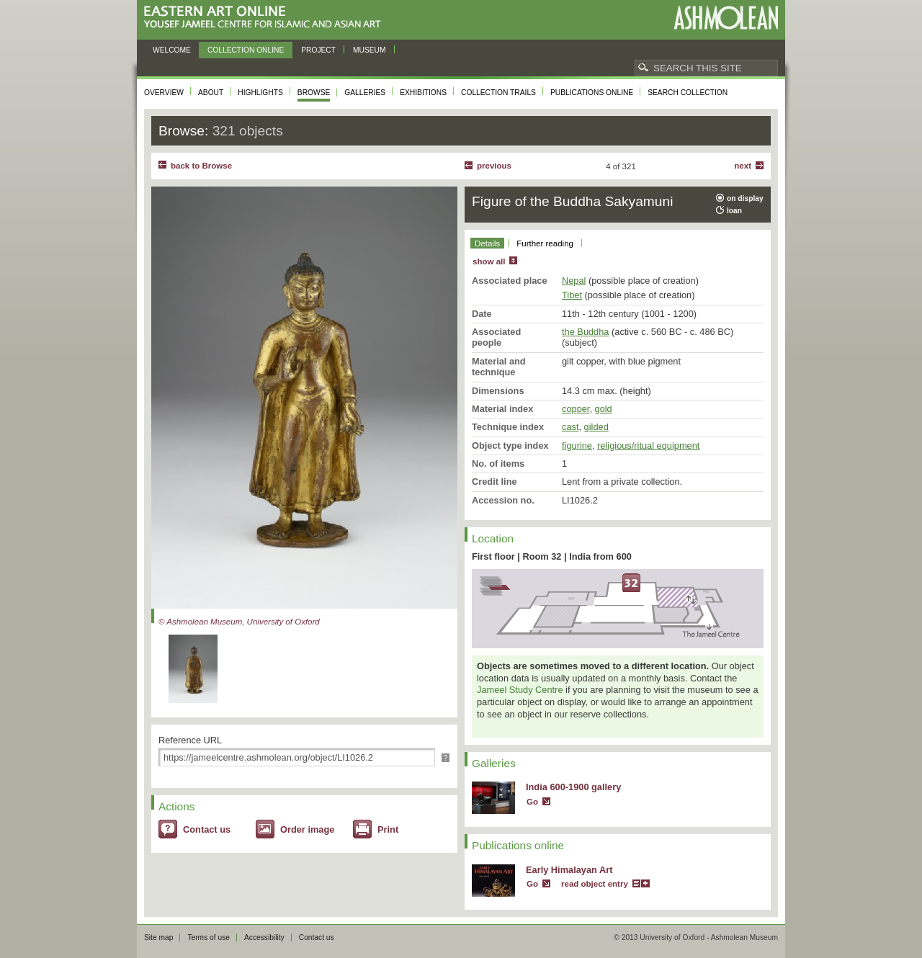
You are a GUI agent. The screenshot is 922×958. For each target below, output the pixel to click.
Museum (369, 50)
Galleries (364, 93)
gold (603, 408)
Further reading (544, 243)
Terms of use (208, 937)
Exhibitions (423, 93)
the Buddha (585, 331)
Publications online (591, 93)
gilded (596, 426)
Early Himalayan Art (569, 869)
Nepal (574, 280)
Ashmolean (725, 18)
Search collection (688, 93)
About (210, 93)
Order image (307, 829)
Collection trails (498, 93)
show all (489, 261)
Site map (158, 937)
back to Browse (201, 165)
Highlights (260, 93)
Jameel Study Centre (520, 689)
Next (742, 165)
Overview (164, 93)
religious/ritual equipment (648, 445)
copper (575, 408)
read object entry (594, 883)
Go (532, 801)
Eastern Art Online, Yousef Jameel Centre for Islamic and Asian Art (266, 18)
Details (487, 243)
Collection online (245, 50)
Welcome (172, 50)
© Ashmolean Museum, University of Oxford (239, 621)
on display (745, 198)
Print (387, 829)
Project (318, 50)
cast (570, 426)
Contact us (206, 829)
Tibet (572, 295)
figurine (577, 445)
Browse (314, 93)
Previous (494, 165)
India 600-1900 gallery (573, 787)
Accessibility (264, 937)
